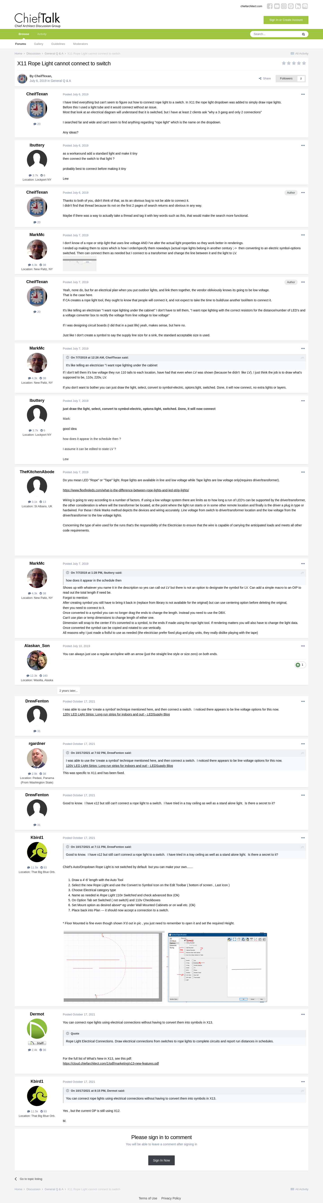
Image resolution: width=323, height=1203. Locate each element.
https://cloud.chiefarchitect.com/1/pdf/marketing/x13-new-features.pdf (111, 1063)
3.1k (32, 501)
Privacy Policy (171, 1198)
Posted (75, 94)
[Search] (274, 34)
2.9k (32, 773)
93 (43, 867)
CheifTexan (43, 76)
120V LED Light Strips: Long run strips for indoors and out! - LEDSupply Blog (116, 714)
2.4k (32, 1050)
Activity (41, 34)
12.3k (31, 675)
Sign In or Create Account (286, 20)
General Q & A (61, 81)
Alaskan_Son (37, 645)
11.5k (32, 867)
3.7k (33, 175)
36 (42, 1050)
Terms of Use (148, 1198)
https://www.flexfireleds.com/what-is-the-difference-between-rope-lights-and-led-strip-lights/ (126, 490)
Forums (20, 44)
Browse (24, 35)
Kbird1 (37, 837)
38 (42, 265)
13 (42, 501)
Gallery (38, 44)
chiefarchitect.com (251, 6)
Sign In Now (161, 1160)
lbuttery (37, 145)
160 (43, 675)
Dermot (37, 1014)
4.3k (32, 265)
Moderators (80, 44)
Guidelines (58, 44)
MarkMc (36, 234)
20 (36, 124)
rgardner (37, 743)
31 (36, 731)
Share (265, 78)
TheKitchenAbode (37, 472)
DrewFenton (37, 701)
